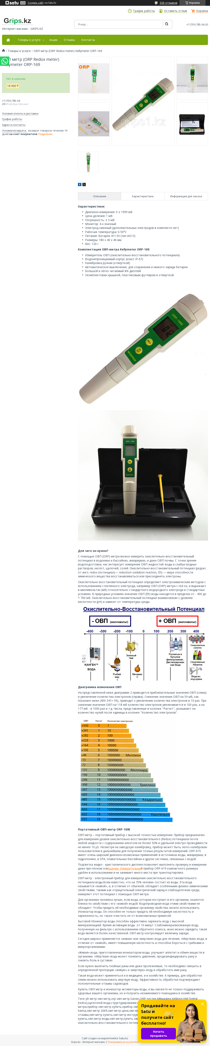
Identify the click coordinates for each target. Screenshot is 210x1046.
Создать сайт (35, 2)
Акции (53, 40)
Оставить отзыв (175, 11)
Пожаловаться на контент (123, 1042)
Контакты (88, 40)
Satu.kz (123, 1038)
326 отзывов (168, 3)
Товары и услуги (29, 40)
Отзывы (69, 40)
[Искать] (166, 24)
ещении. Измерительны (124, 868)
